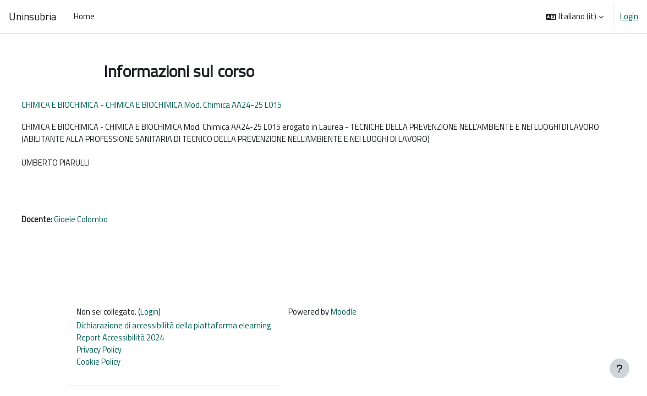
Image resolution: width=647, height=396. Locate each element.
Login (629, 16)
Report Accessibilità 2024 (121, 341)
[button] (575, 16)
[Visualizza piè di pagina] (619, 368)
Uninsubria (32, 16)
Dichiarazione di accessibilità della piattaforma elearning (175, 329)
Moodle (347, 315)
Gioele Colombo (102, 221)
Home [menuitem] (84, 16)
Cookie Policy (98, 366)
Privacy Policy (99, 353)
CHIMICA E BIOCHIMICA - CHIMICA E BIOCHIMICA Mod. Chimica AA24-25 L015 (172, 104)
